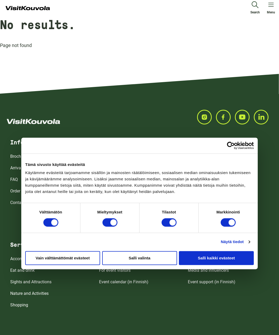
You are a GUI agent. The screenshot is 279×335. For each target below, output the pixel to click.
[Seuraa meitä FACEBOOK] (225, 117)
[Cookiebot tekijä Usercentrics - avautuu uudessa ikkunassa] (231, 145)
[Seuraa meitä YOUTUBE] (244, 117)
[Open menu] (271, 8)
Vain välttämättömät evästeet (63, 258)
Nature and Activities (29, 293)
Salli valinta (140, 258)
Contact (17, 202)
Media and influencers (208, 270)
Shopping (19, 304)
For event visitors (115, 270)
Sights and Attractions (30, 281)
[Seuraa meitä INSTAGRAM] (206, 117)
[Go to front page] (28, 8)
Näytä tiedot (232, 241)
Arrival (16, 167)
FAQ (14, 179)
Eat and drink (22, 270)
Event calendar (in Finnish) (123, 281)
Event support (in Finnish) (211, 281)
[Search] (255, 8)
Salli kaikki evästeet (216, 258)
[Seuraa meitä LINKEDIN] (263, 117)
